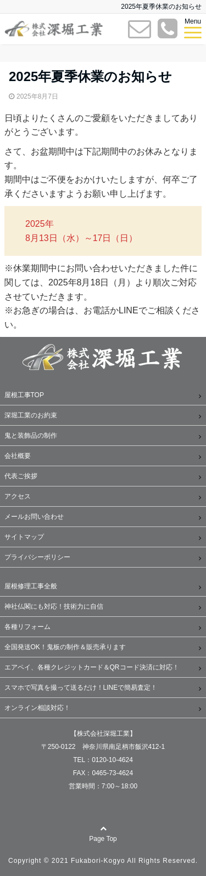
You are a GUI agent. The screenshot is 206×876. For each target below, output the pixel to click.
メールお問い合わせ (34, 516)
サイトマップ (24, 537)
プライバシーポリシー (37, 557)
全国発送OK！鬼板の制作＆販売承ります (65, 647)
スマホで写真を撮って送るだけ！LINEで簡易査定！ (81, 687)
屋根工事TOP (24, 395)
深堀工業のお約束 (30, 415)
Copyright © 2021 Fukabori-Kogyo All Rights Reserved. (103, 860)
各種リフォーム (27, 627)
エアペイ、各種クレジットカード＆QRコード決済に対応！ (91, 667)
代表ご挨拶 (20, 476)
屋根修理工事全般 (30, 586)
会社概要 (17, 456)
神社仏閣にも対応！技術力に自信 (53, 606)
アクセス (17, 496)
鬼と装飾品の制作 (30, 435)
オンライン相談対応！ (37, 708)
